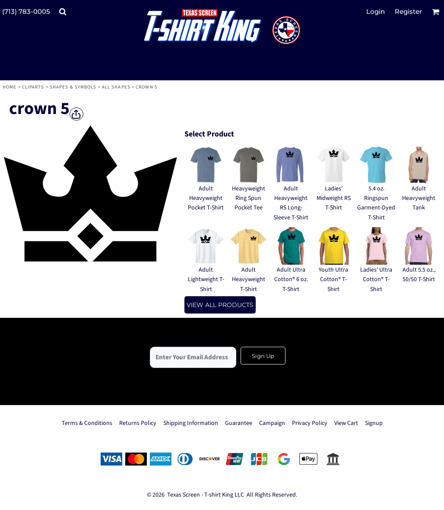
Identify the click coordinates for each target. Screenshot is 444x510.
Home (9, 87)
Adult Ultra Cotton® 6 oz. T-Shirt (291, 280)
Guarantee (238, 423)
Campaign (272, 423)
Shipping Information (190, 423)
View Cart (346, 423)
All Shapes (116, 87)
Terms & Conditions (87, 423)
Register (408, 11)
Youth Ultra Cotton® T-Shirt (333, 280)
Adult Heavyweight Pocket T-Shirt (206, 198)
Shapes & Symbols (73, 87)
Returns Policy (137, 423)
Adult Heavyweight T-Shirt (248, 280)
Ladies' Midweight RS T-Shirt (334, 198)
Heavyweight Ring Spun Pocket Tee (248, 198)
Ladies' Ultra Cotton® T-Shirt (376, 280)
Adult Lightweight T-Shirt (206, 280)
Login (375, 11)
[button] (63, 12)
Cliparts (33, 87)
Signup (374, 423)
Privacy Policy (309, 423)
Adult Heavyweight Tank (418, 198)
